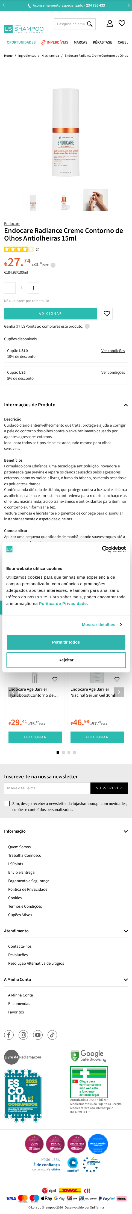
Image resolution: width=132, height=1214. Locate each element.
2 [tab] (63, 752)
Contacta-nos (19, 946)
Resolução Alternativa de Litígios (36, 963)
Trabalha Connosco (24, 855)
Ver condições (113, 351)
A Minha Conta (20, 995)
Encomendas (19, 1004)
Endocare (12, 224)
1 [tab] (58, 752)
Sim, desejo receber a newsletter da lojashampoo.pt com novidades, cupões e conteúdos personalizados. (69, 806)
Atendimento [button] (16, 931)
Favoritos (16, 1012)
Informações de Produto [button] (29, 405)
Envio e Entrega (21, 872)
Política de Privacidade (27, 889)
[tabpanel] (35, 688)
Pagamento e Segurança (28, 881)
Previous (3, 5)
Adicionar (50, 313)
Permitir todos (66, 642)
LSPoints (15, 864)
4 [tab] (74, 752)
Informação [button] (15, 831)
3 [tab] (69, 752)
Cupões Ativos (20, 915)
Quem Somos (19, 847)
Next (128, 5)
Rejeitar (66, 660)
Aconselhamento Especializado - (69, 5)
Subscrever (109, 788)
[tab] (66, 405)
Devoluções (18, 955)
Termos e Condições (25, 906)
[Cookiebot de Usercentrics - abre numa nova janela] (102, 549)
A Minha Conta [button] (17, 979)
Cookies (15, 898)
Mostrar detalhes (98, 624)
